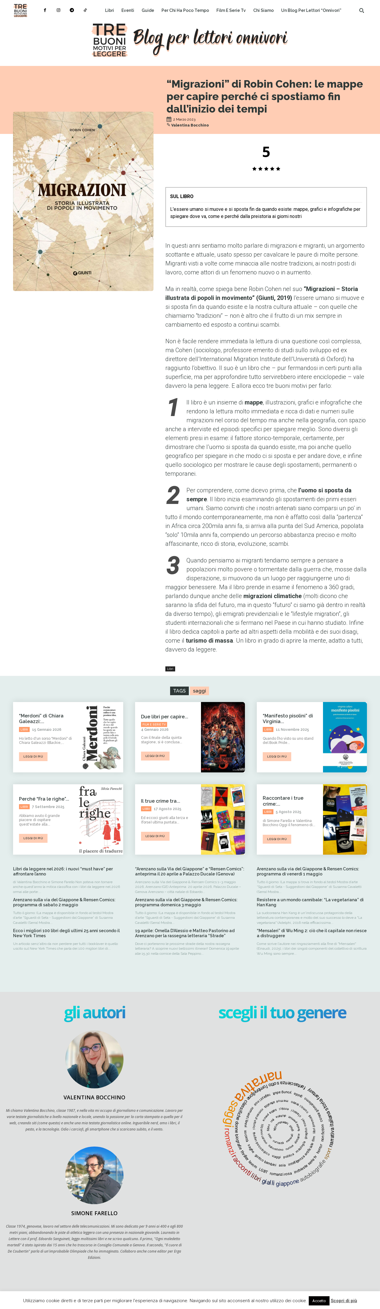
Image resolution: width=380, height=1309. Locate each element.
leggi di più (33, 756)
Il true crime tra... (160, 801)
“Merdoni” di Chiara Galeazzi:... (41, 718)
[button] (361, 10)
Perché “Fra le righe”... (44, 799)
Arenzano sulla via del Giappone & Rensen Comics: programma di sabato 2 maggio (64, 902)
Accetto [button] (319, 1301)
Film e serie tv (154, 724)
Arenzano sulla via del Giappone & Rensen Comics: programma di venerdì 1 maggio (308, 871)
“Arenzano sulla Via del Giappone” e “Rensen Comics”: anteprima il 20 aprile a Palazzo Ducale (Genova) (189, 871)
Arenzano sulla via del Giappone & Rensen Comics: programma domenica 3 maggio (186, 902)
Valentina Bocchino (190, 125)
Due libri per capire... (164, 717)
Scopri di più (344, 1300)
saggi (199, 691)
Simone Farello (94, 1213)
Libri (170, 668)
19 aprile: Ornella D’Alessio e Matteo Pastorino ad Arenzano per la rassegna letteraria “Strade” (185, 933)
